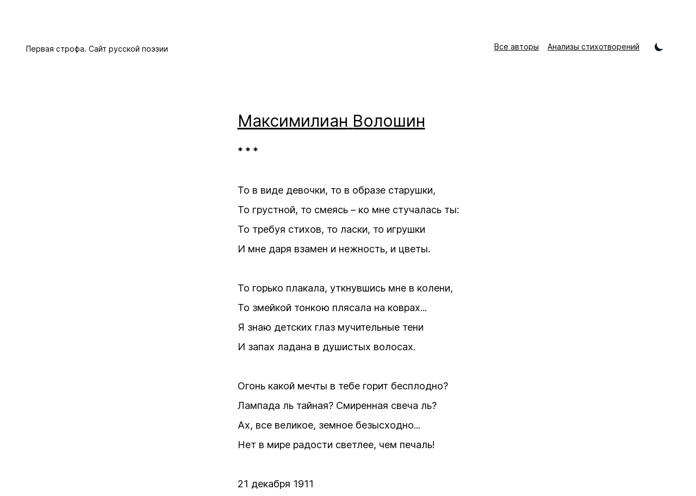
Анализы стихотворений (593, 46)
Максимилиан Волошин (331, 121)
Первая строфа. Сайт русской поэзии (97, 48)
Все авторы (516, 46)
